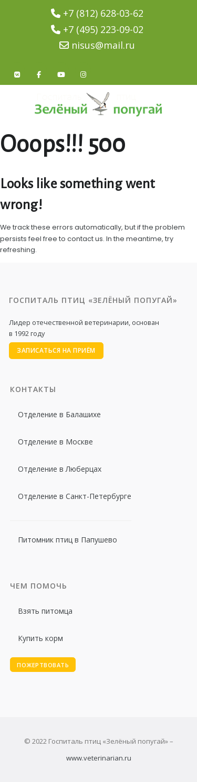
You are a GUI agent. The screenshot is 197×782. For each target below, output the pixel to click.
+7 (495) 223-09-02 (103, 29)
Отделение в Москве (55, 442)
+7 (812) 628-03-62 (103, 13)
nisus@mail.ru (103, 45)
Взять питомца (45, 611)
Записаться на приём (56, 350)
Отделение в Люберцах (59, 469)
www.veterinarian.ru (98, 758)
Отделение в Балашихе (59, 414)
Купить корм (40, 638)
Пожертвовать (43, 665)
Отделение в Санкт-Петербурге (74, 496)
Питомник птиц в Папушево (67, 540)
